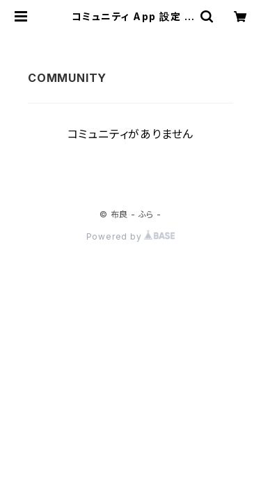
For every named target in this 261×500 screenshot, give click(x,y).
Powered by (130, 236)
